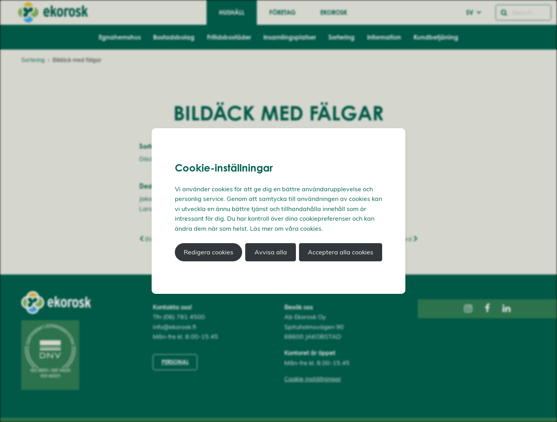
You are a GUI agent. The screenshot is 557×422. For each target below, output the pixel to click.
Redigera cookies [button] (208, 252)
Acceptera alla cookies (340, 252)
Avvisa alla (271, 252)
